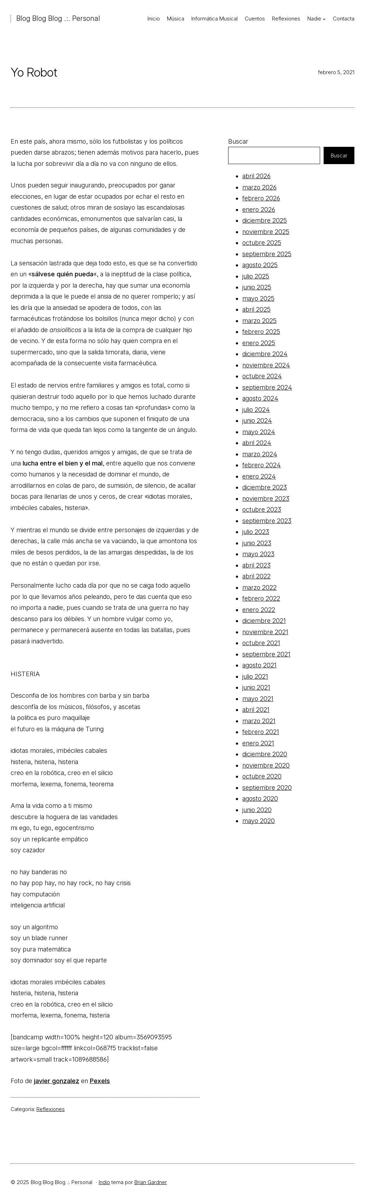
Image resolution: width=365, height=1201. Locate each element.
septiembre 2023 (266, 520)
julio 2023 (255, 531)
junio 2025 (256, 287)
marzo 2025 (259, 320)
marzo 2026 (259, 187)
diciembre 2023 (264, 487)
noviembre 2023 (265, 498)
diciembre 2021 (264, 620)
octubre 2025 (261, 242)
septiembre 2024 (267, 387)
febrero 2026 (261, 198)
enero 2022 (258, 609)
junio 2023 (256, 543)
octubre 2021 (261, 643)
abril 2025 (256, 309)
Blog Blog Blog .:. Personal (58, 18)
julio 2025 (255, 276)
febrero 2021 (260, 731)
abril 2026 (256, 176)
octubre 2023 (261, 509)
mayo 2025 (258, 298)
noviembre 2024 (266, 365)
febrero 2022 (261, 598)
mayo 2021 (257, 698)
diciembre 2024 (265, 354)
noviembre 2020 (266, 765)
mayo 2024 (258, 432)
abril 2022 (256, 576)
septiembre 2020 (267, 787)
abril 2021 (256, 709)
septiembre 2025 (266, 254)
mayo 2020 (258, 820)
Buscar (238, 141)
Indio (104, 1182)
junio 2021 (256, 687)
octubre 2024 (262, 376)
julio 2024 (256, 409)
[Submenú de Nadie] (324, 18)
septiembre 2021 (266, 654)
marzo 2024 (259, 454)
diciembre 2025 (264, 220)
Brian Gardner (150, 1182)
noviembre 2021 (265, 632)
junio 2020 (257, 809)
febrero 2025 (261, 331)
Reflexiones (50, 1109)
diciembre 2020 (264, 754)
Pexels (100, 1081)
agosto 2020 (260, 798)
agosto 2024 (260, 398)
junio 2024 (257, 420)
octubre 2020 (262, 776)
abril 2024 (256, 442)
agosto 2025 (260, 265)
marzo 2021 (259, 721)
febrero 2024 (261, 465)
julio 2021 (255, 676)
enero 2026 (258, 209)
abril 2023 (256, 565)
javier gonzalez (56, 1081)
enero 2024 (259, 476)
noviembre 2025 (265, 231)
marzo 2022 (259, 587)
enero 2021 (258, 743)
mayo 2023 (258, 554)
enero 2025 (258, 343)
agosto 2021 (259, 665)
